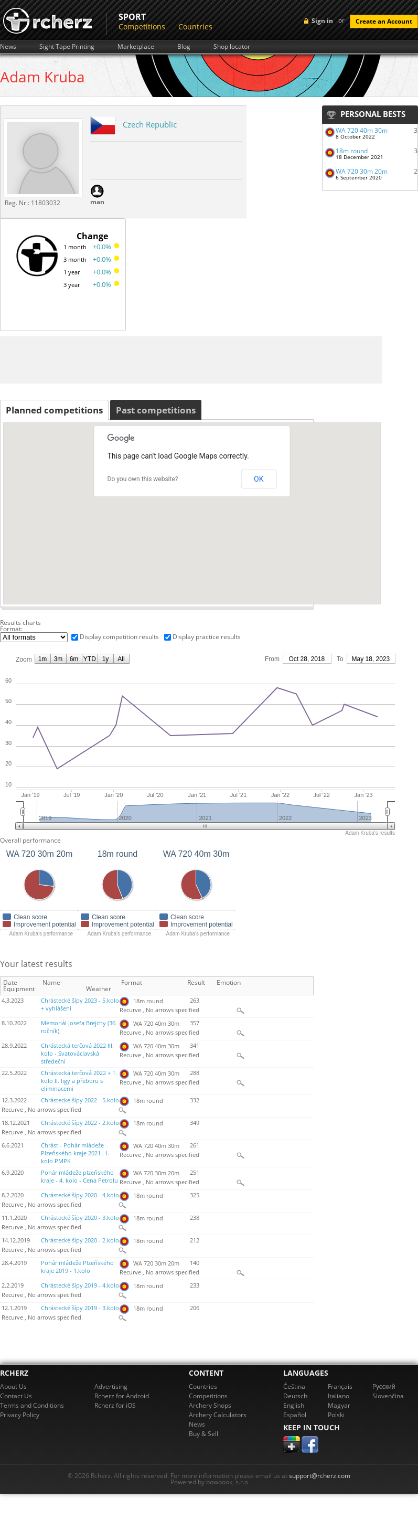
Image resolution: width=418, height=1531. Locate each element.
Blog (183, 47)
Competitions (142, 26)
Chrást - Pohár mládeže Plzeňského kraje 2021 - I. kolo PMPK (75, 1153)
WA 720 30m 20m (362, 171)
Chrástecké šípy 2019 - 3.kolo (80, 1308)
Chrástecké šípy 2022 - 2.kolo (80, 1122)
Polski (336, 1414)
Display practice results (207, 636)
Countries (195, 26)
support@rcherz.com (319, 1475)
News (8, 47)
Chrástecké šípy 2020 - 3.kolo (80, 1217)
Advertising (110, 1386)
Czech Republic (150, 124)
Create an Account (384, 21)
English (293, 1405)
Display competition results (119, 636)
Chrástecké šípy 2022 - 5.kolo (80, 1100)
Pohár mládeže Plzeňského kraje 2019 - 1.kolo (77, 1266)
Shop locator (231, 47)
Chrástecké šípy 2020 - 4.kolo (80, 1195)
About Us (13, 1386)
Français (340, 1386)
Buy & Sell (203, 1433)
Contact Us (16, 1395)
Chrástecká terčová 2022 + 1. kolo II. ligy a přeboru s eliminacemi (79, 1080)
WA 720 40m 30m (362, 130)
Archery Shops (210, 1405)
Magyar (339, 1405)
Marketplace (135, 47)
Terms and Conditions (32, 1405)
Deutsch (295, 1395)
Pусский (383, 1386)
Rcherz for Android (121, 1395)
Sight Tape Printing (66, 47)
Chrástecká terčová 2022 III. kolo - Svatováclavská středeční (77, 1053)
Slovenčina (388, 1395)
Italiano (338, 1395)
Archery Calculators (217, 1414)
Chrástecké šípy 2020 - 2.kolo (80, 1240)
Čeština (294, 1386)
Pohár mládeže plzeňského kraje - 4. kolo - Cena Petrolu (79, 1176)
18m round (352, 150)
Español (294, 1414)
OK (258, 479)
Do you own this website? (143, 479)
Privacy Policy (19, 1414)
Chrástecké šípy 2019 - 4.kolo (80, 1285)
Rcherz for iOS (115, 1405)
